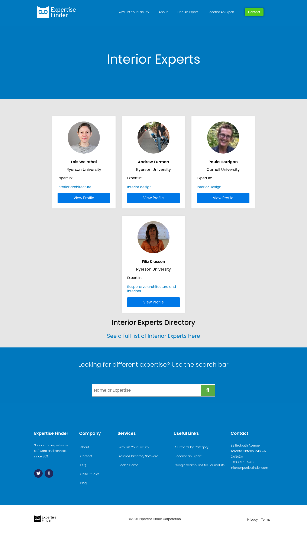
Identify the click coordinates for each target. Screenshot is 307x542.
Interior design (139, 187)
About (163, 12)
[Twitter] (38, 473)
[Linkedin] (49, 473)
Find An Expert (187, 12)
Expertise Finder (51, 433)
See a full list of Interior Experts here (153, 336)
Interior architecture (74, 187)
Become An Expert (221, 12)
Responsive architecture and (151, 286)
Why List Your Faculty (134, 12)
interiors (134, 291)
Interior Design (209, 187)
